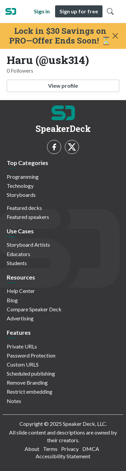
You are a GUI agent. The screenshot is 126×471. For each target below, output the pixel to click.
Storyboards (21, 194)
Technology (20, 185)
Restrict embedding (29, 391)
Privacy (70, 449)
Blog (12, 300)
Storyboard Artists (28, 244)
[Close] (115, 36)
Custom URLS (23, 364)
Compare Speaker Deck (34, 309)
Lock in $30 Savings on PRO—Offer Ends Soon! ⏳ (60, 36)
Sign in (42, 11)
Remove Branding (27, 382)
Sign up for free (78, 11)
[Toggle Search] (110, 11)
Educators (18, 254)
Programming (23, 176)
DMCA (90, 449)
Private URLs (22, 346)
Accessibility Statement (63, 456)
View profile (63, 85)
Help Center (21, 291)
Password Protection (31, 355)
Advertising (20, 318)
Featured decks (24, 208)
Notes (14, 401)
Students (17, 263)
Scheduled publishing (31, 373)
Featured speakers (28, 217)
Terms (50, 449)
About (32, 449)
